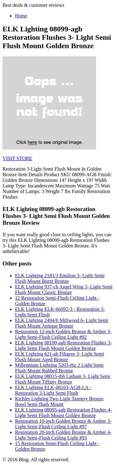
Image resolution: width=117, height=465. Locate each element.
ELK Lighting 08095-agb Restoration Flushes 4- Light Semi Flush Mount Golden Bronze (63, 412)
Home (21, 15)
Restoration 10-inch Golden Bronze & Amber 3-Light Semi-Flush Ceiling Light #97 (63, 423)
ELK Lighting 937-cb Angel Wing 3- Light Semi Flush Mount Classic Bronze (63, 289)
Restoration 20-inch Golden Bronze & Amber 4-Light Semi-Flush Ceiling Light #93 (63, 435)
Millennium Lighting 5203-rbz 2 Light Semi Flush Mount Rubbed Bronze (59, 367)
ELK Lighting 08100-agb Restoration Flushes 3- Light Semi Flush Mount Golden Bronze (63, 345)
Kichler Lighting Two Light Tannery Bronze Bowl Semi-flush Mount (59, 401)
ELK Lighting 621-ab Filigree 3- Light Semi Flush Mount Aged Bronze (59, 356)
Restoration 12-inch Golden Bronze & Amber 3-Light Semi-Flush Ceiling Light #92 (63, 334)
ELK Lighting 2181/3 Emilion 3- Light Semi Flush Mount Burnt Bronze (60, 278)
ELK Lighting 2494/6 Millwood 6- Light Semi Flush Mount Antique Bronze (61, 323)
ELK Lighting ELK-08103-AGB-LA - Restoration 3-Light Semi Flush (53, 390)
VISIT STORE (17, 158)
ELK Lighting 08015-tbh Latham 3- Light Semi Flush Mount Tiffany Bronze (62, 379)
